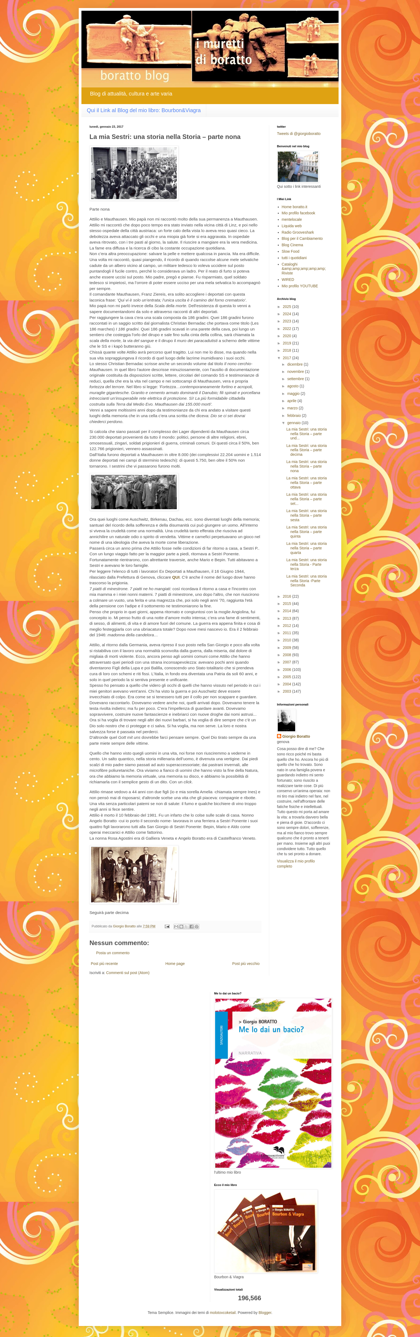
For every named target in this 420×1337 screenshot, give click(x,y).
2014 (287, 611)
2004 (287, 684)
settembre (296, 379)
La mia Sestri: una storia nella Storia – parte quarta (306, 548)
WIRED (288, 279)
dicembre (295, 364)
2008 (287, 655)
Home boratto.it (295, 207)
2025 (287, 306)
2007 (287, 662)
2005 (287, 677)
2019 (287, 343)
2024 (287, 314)
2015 (287, 603)
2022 (287, 328)
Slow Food (290, 251)
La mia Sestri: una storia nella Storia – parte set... (306, 499)
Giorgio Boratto (296, 736)
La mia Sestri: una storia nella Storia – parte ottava (306, 482)
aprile (292, 401)
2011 (287, 633)
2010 (287, 640)
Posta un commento (113, 953)
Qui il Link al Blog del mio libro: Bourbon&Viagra (144, 110)
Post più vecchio (246, 963)
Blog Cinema (292, 245)
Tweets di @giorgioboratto (299, 133)
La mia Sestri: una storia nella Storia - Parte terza (306, 564)
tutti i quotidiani (294, 258)
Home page (175, 963)
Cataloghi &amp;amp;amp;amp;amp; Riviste (304, 269)
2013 (287, 618)
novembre (296, 371)
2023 (287, 321)
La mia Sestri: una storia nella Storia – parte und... (306, 433)
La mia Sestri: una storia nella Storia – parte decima (306, 450)
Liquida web (292, 226)
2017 (287, 358)
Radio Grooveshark (298, 232)
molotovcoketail (223, 1312)
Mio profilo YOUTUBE (300, 286)
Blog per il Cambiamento (302, 238)
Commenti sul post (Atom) (127, 973)
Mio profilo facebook (298, 213)
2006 (287, 669)
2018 (287, 350)
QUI (175, 577)
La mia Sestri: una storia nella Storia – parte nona (306, 466)
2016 (287, 596)
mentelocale (292, 219)
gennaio (294, 423)
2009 (287, 647)
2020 (287, 336)
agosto (293, 386)
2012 (287, 625)
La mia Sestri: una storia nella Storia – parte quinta (306, 531)
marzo (293, 408)
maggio (294, 393)
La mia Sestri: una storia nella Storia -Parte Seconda (306, 580)
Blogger (264, 1312)
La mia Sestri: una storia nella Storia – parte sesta (306, 515)
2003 (287, 691)
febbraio (294, 415)
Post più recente (104, 963)
